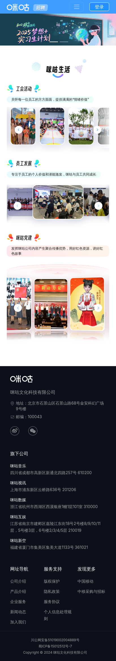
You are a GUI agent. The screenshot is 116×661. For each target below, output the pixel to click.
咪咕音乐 (18, 465)
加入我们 (18, 621)
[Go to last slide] (19, 130)
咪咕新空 (18, 540)
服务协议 (52, 601)
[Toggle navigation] (77, 7)
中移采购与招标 (91, 591)
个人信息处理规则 (58, 615)
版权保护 (52, 581)
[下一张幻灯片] (98, 206)
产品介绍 (18, 591)
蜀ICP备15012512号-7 (55, 646)
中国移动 (85, 581)
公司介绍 (18, 581)
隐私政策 (52, 591)
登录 (99, 7)
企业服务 (18, 601)
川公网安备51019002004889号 (55, 640)
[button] (18, 308)
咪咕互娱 (18, 516)
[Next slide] (97, 130)
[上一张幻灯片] (18, 206)
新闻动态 (18, 611)
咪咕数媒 (18, 499)
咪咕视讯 (18, 482)
